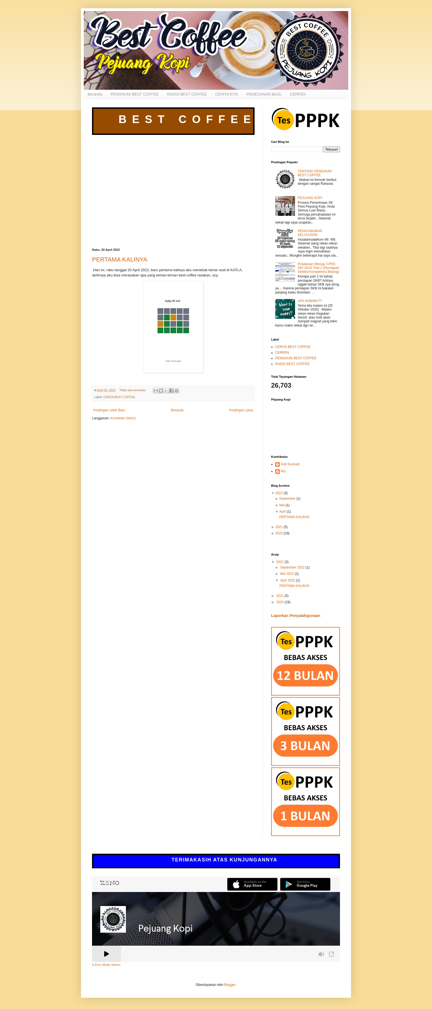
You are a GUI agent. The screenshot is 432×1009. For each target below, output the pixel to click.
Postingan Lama (241, 410)
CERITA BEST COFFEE (119, 397)
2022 (279, 493)
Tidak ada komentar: (133, 390)
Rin (283, 471)
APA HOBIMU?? (310, 301)
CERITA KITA (226, 94)
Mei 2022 (287, 574)
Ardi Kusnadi (290, 464)
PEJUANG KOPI (310, 198)
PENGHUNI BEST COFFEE (134, 94)
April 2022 (288, 580)
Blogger (230, 985)
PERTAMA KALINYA (119, 259)
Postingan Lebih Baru (109, 410)
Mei (282, 505)
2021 (279, 527)
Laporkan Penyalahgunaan (295, 615)
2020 (279, 533)
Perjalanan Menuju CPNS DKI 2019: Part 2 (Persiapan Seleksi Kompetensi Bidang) (318, 268)
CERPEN (298, 94)
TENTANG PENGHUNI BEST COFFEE (315, 173)
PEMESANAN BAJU (264, 94)
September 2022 (293, 567)
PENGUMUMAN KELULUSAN (310, 233)
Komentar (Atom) (123, 418)
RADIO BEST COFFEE (187, 94)
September (287, 499)
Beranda (95, 94)
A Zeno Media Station (106, 964)
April (282, 511)
